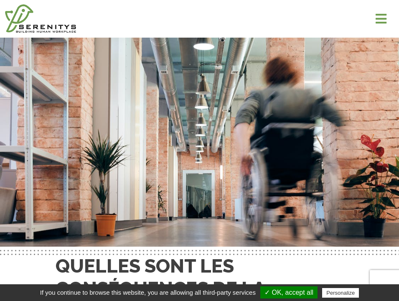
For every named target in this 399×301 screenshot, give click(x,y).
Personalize (340, 293)
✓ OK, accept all (288, 292)
